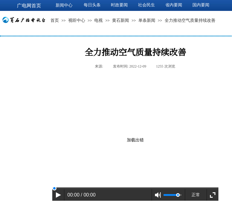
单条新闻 (146, 20)
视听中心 (76, 20)
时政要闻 (119, 5)
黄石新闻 (120, 20)
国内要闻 (200, 5)
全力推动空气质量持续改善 (190, 20)
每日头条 (92, 5)
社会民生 (146, 5)
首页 (54, 20)
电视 (98, 20)
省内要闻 (173, 5)
